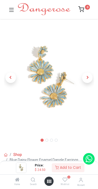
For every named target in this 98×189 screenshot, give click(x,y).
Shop (17, 155)
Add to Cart (68, 167)
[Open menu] (49, 181)
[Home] (17, 180)
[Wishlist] (65, 180)
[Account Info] (80, 180)
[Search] (33, 180)
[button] (11, 77)
